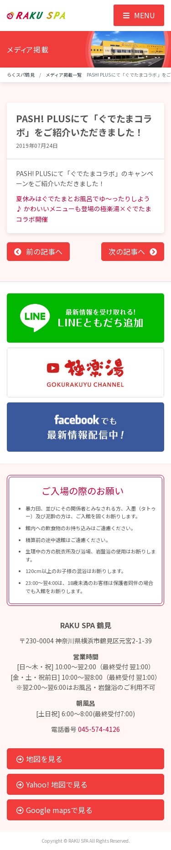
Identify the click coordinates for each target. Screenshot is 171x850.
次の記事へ (127, 251)
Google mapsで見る (54, 809)
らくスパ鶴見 (21, 74)
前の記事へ (44, 251)
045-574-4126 (99, 729)
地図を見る (39, 758)
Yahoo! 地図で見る (52, 784)
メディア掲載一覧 (64, 74)
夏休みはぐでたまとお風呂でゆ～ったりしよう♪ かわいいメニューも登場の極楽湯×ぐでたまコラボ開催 (83, 209)
